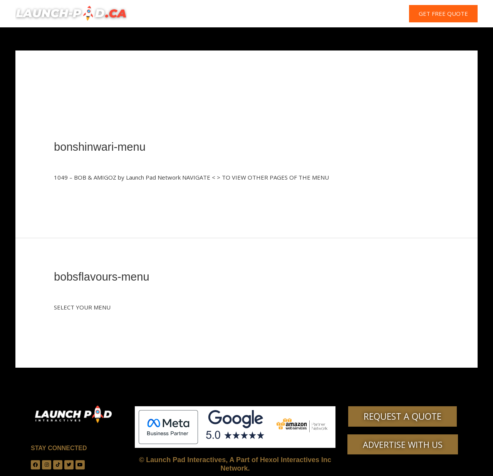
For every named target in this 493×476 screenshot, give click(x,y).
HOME (173, 14)
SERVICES (255, 14)
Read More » (71, 195)
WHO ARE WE (212, 14)
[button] (443, 13)
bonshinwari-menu (101, 146)
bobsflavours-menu (103, 276)
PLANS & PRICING (304, 14)
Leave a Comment (78, 160)
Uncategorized (127, 160)
